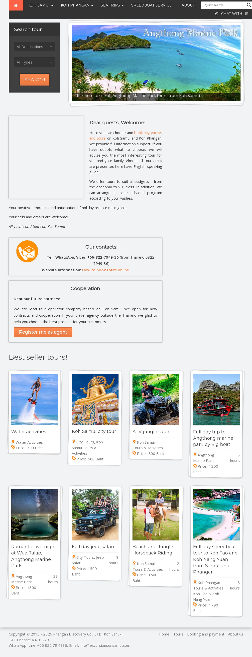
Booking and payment (205, 633)
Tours (178, 633)
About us (235, 633)
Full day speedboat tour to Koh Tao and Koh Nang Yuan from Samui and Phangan (215, 559)
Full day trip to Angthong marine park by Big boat (213, 438)
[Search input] (224, 5)
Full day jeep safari (93, 546)
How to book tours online (105, 269)
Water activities (28, 431)
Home (164, 633)
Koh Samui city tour (94, 431)
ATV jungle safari (151, 431)
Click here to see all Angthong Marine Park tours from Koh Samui (137, 95)
